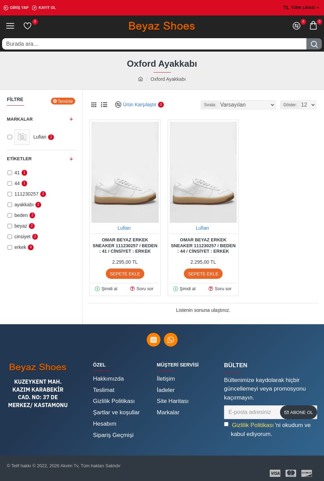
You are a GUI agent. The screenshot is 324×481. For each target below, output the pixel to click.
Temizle (65, 101)
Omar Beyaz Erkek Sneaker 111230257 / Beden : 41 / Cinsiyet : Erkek (125, 245)
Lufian (124, 228)
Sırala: (210, 104)
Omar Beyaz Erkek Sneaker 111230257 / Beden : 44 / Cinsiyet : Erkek (203, 245)
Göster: (290, 104)
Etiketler (19, 158)
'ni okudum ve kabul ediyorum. (267, 429)
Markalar (20, 119)
